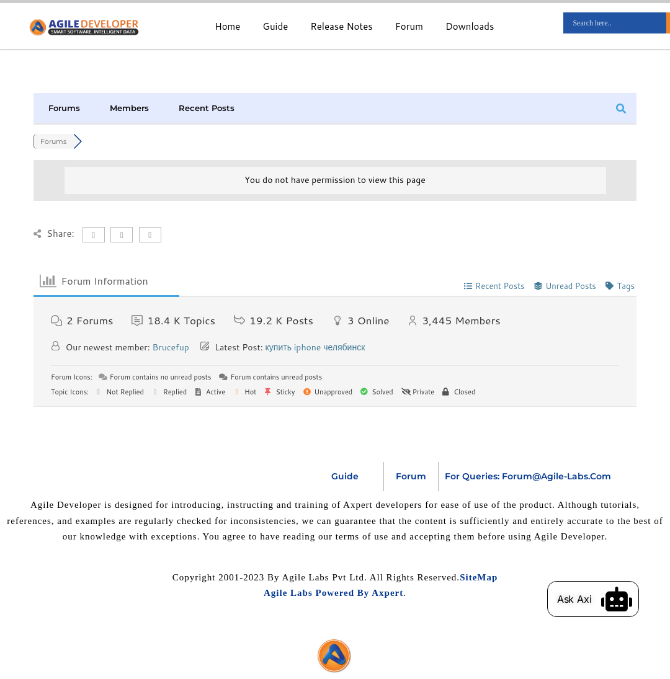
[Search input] (618, 22)
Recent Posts (206, 108)
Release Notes (341, 26)
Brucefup (170, 347)
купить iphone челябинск (315, 347)
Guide (275, 26)
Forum (409, 26)
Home (227, 26)
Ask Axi (574, 599)
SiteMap (479, 577)
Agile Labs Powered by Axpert (333, 593)
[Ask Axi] (616, 599)
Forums (64, 108)
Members (129, 108)
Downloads (469, 26)
